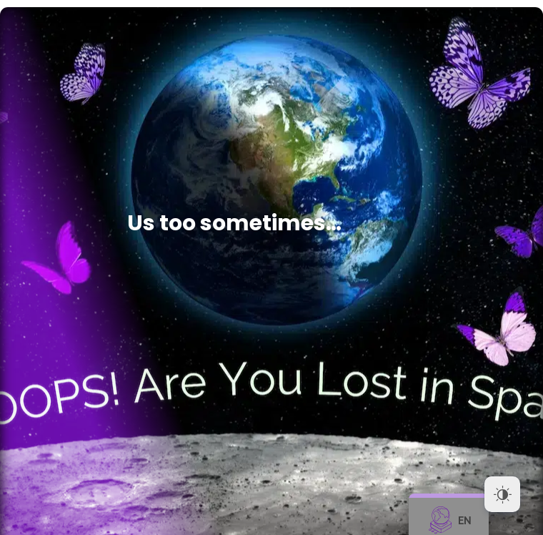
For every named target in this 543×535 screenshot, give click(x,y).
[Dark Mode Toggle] (502, 494)
